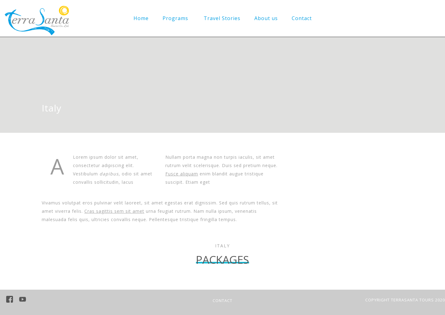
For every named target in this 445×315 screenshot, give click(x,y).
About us (266, 18)
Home (141, 18)
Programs (175, 18)
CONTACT (222, 300)
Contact (302, 18)
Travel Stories (222, 18)
